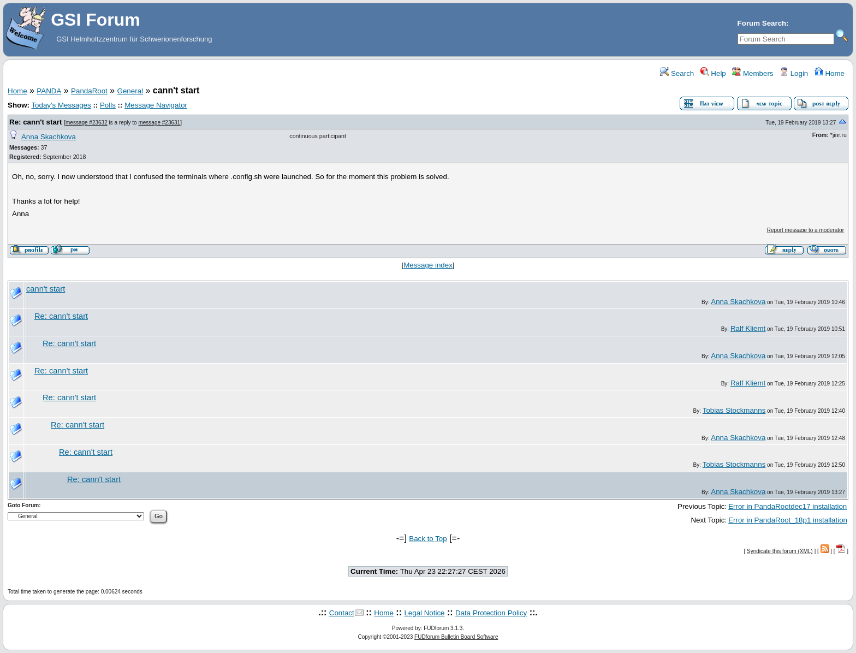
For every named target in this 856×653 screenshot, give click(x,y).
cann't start (45, 288)
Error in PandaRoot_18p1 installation (787, 520)
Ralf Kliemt (747, 328)
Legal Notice (424, 613)
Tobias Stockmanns (734, 410)
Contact (341, 613)
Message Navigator (155, 105)
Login (794, 73)
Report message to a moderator (805, 230)
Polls (108, 105)
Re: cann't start (35, 122)
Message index (428, 265)
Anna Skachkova (48, 137)
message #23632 (87, 123)
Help (713, 73)
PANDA (49, 91)
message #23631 (159, 123)
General (130, 91)
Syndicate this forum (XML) (780, 551)
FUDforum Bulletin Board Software (456, 637)
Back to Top (428, 539)
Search (677, 73)
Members (752, 73)
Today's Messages (61, 105)
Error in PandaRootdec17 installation (787, 506)
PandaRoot (89, 91)
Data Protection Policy (491, 613)
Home (830, 73)
